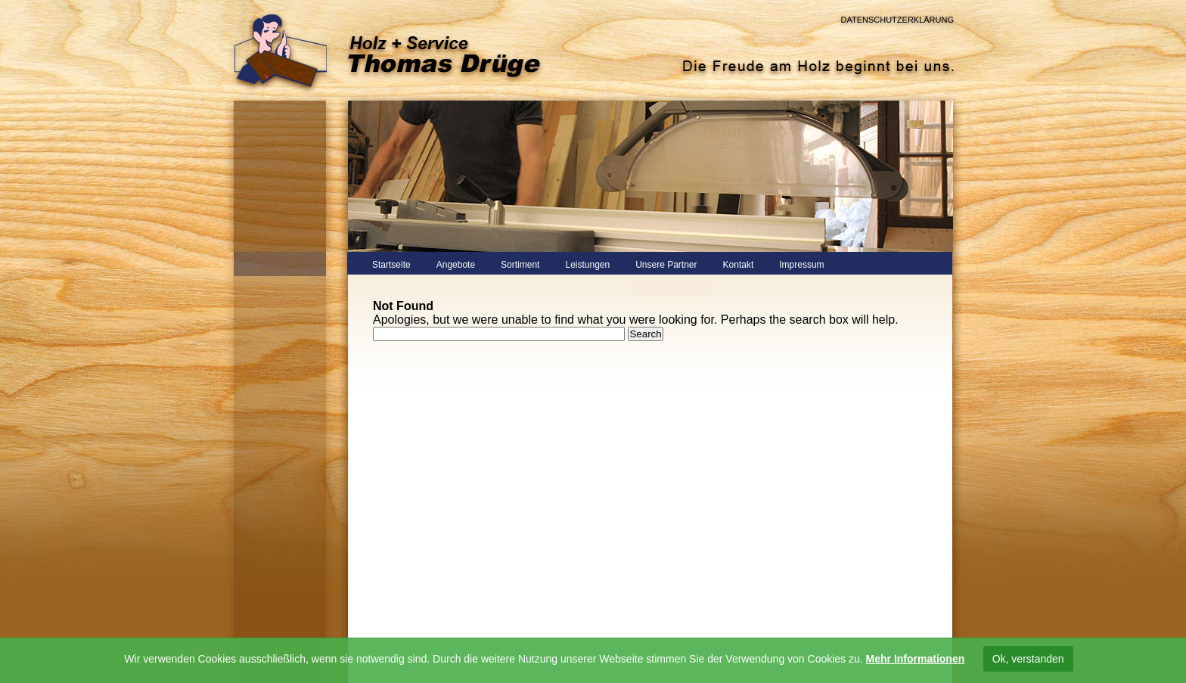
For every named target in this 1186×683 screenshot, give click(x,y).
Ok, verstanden (1028, 659)
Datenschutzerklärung (897, 19)
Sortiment (520, 264)
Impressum (801, 264)
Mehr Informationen (915, 659)
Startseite (391, 264)
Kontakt (738, 264)
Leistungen (587, 264)
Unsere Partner (666, 264)
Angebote (455, 264)
